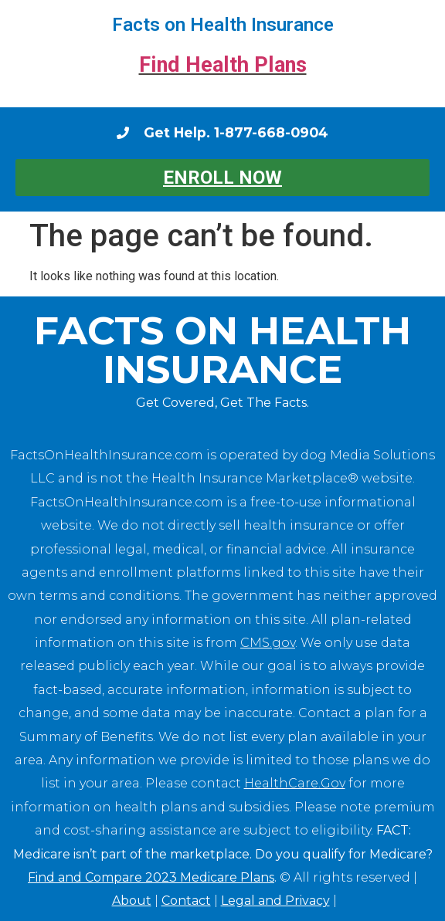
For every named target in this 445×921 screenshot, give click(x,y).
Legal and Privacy (275, 900)
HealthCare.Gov (294, 783)
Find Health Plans (223, 64)
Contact (186, 900)
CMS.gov (267, 642)
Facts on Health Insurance (223, 25)
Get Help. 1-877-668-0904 (236, 132)
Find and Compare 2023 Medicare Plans (151, 877)
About (131, 900)
